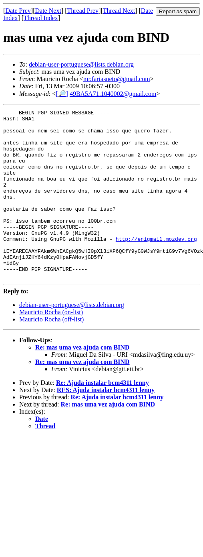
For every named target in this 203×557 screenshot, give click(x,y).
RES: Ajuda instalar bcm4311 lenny (106, 423)
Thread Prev (82, 10)
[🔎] (62, 93)
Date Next (48, 10)
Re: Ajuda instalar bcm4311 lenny (102, 416)
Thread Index (41, 17)
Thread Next (119, 10)
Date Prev (18, 10)
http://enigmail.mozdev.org (156, 265)
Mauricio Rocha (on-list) (51, 345)
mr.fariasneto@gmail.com (116, 78)
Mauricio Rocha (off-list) (51, 353)
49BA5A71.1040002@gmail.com (113, 93)
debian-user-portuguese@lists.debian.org (81, 64)
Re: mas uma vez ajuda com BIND (82, 381)
